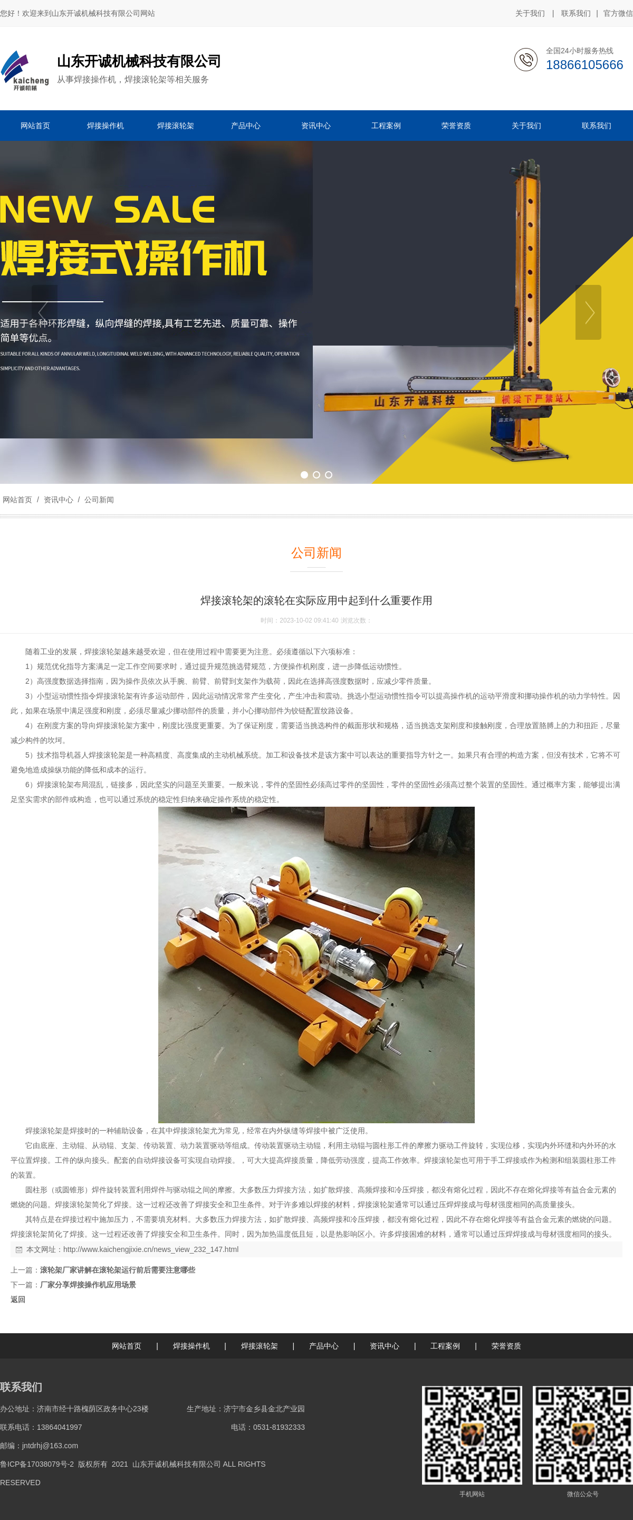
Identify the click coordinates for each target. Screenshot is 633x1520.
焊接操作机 (191, 1346)
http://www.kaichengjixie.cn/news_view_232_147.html (150, 1249)
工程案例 (445, 1346)
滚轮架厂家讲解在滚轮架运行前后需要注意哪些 (117, 1270)
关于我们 (530, 13)
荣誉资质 (506, 1346)
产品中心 (324, 1346)
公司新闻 (98, 499)
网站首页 (17, 499)
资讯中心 (58, 499)
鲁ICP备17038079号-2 (37, 1464)
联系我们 (576, 13)
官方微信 (618, 13)
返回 (18, 1299)
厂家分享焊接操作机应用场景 (88, 1284)
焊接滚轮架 (259, 1346)
